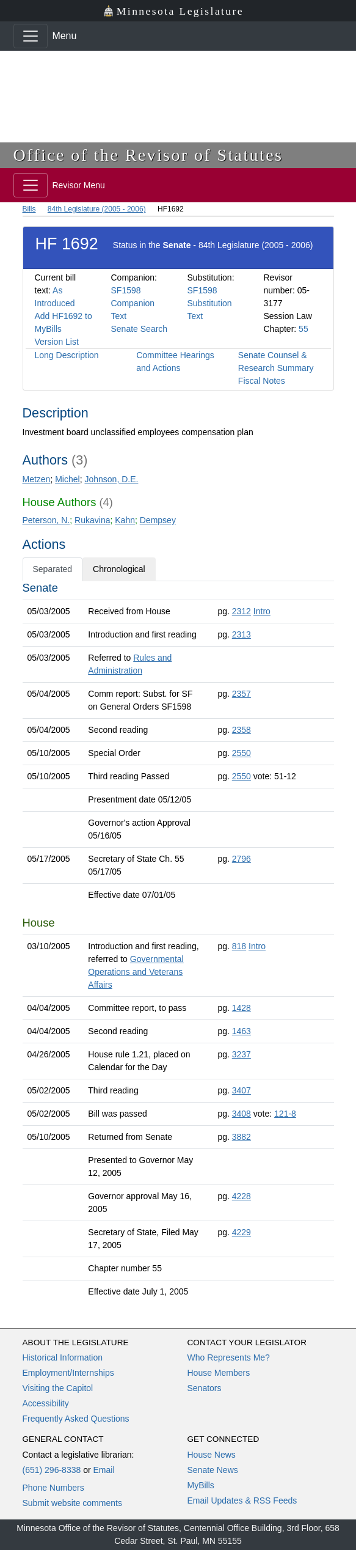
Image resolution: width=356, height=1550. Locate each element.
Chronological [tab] (119, 569)
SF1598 (126, 290)
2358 (241, 730)
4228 (241, 1196)
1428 (241, 1008)
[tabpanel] (178, 942)
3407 (241, 1090)
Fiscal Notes (261, 381)
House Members (218, 1373)
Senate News (212, 1470)
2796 (241, 859)
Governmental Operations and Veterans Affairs (135, 972)
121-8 (285, 1113)
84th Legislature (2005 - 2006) (97, 209)
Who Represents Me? (228, 1357)
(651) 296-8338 (52, 1470)
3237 (241, 1054)
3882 (241, 1137)
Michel (67, 479)
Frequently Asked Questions (76, 1418)
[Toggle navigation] (30, 36)
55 (303, 329)
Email (103, 1470)
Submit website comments (72, 1503)
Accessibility (46, 1403)
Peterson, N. (46, 520)
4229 (241, 1232)
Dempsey (158, 520)
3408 (241, 1113)
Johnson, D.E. (111, 479)
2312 (241, 611)
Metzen (37, 479)
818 (239, 946)
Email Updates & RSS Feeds (242, 1500)
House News (211, 1455)
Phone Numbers (53, 1488)
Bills (29, 209)
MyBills (200, 1485)
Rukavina (92, 520)
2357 (241, 694)
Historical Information (63, 1357)
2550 (241, 753)
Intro (262, 611)
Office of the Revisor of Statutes (148, 154)
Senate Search (139, 329)
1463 (241, 1031)
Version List (57, 342)
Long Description (67, 355)
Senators (204, 1388)
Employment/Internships (68, 1373)
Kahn (125, 520)
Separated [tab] (53, 569)
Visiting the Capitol (58, 1388)
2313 (241, 634)
